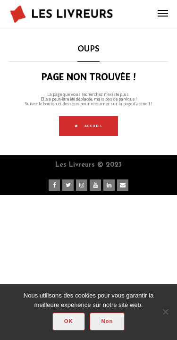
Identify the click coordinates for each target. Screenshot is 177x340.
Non (107, 321)
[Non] (165, 311)
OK (68, 321)
